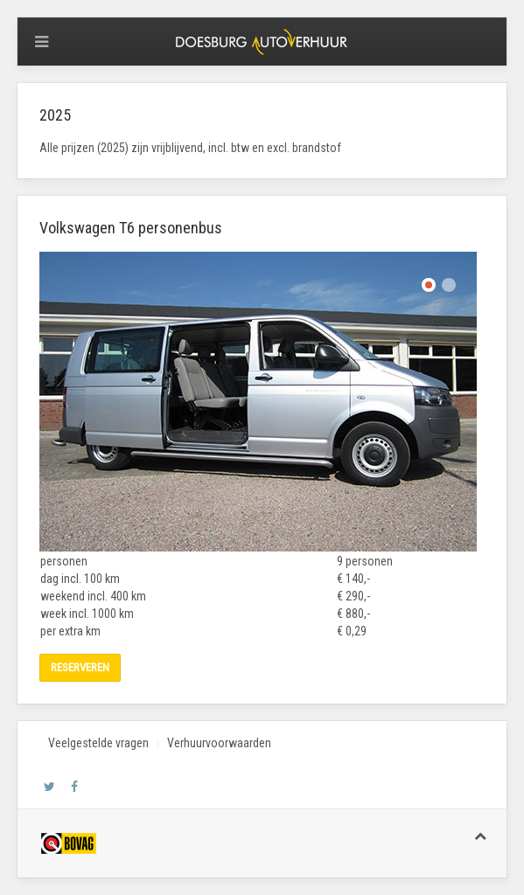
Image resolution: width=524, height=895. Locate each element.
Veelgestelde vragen (98, 743)
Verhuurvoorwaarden (219, 743)
